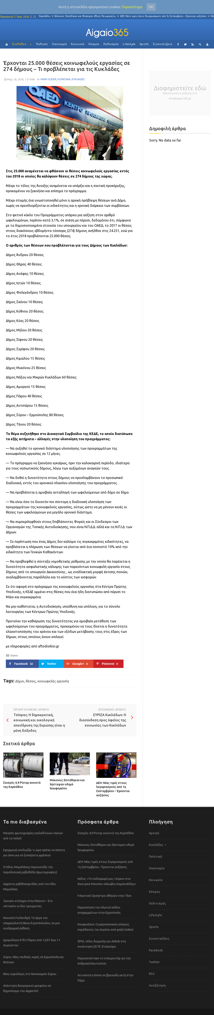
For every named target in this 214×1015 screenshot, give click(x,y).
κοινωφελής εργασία (53, 681)
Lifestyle (129, 44)
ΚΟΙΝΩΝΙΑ (64, 79)
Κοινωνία (77, 44)
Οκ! (151, 7)
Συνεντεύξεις (162, 44)
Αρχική (154, 833)
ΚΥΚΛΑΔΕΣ (78, 79)
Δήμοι (19, 681)
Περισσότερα (132, 7)
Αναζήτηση (157, 985)
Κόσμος (94, 44)
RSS (152, 973)
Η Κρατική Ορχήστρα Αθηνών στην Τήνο (104, 895)
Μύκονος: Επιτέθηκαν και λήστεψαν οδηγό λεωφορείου (87, 16)
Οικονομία (59, 44)
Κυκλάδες (19, 44)
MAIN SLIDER (48, 79)
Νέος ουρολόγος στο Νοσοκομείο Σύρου (29, 974)
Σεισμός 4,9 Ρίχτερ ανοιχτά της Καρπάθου (22, 785)
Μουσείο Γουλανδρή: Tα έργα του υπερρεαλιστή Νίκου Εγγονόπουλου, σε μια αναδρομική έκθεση (31, 923)
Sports (144, 44)
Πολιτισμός (111, 44)
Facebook (156, 950)
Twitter (154, 962)
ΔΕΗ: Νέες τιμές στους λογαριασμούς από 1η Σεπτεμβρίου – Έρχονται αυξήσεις (165, 16)
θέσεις (31, 681)
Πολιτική (42, 44)
